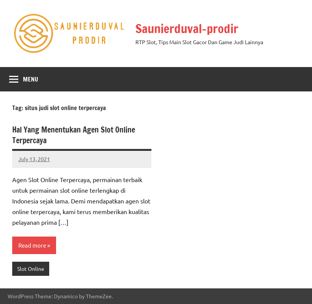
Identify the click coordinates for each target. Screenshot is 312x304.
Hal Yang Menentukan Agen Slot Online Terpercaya (73, 135)
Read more (32, 245)
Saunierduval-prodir (186, 28)
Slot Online (30, 268)
